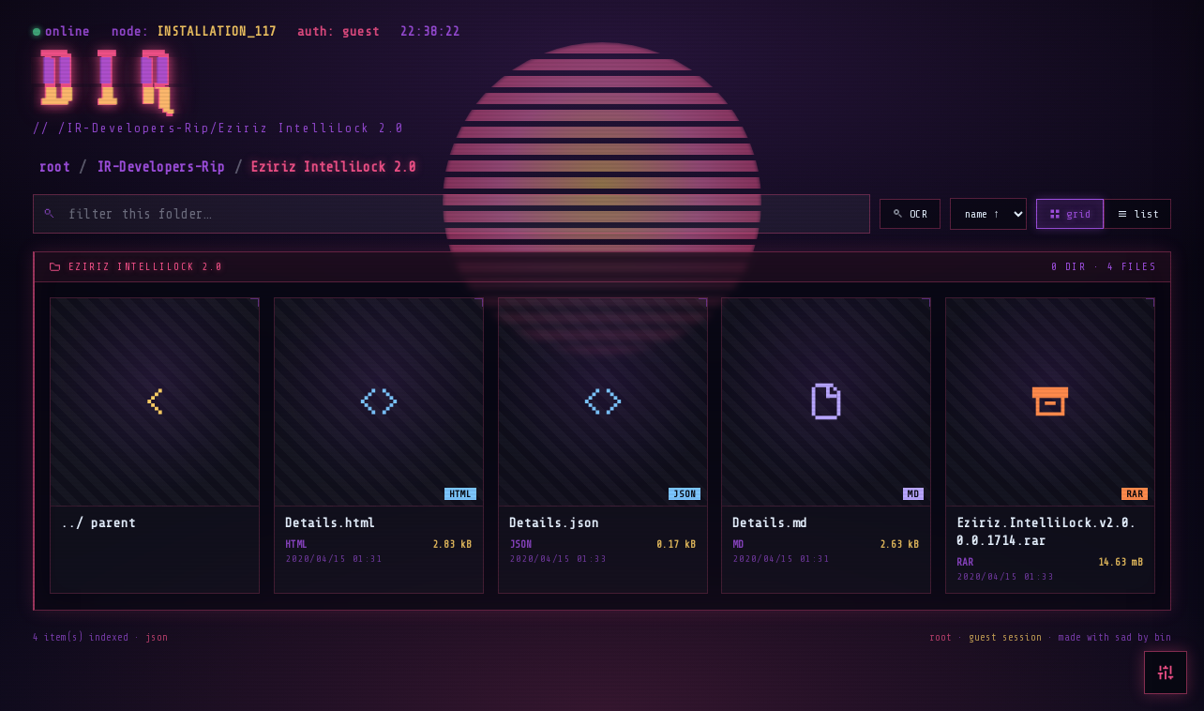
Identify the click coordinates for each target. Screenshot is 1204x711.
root (54, 167)
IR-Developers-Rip (160, 167)
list (1137, 213)
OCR (910, 213)
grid (1070, 213)
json (156, 637)
